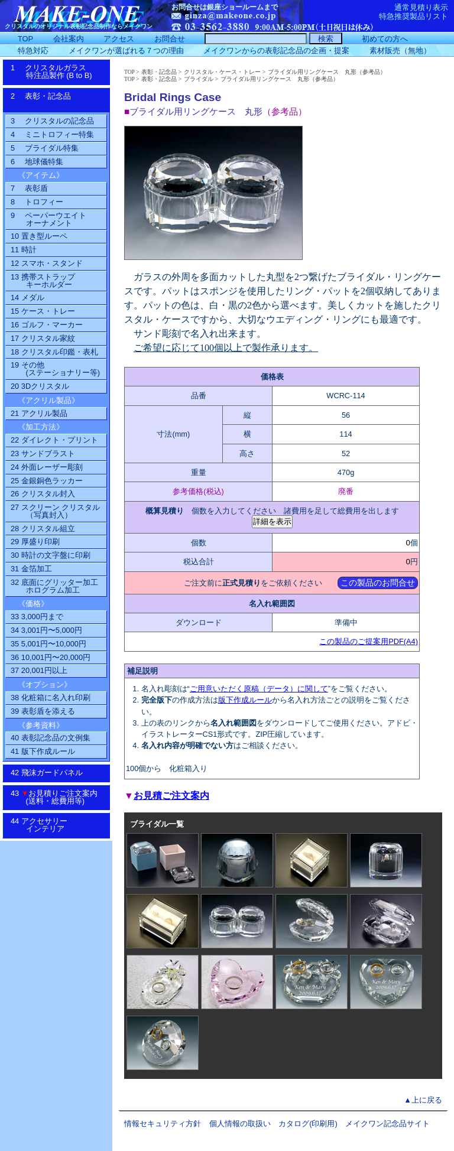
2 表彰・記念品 (52, 100)
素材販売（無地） (400, 50)
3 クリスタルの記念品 (52, 120)
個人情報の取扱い (240, 1123)
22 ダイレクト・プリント (54, 439)
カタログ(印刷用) (308, 1123)
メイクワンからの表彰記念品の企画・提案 (276, 50)
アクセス (118, 38)
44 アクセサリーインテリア (45, 825)
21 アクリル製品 (39, 413)
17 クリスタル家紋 (43, 338)
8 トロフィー (37, 201)
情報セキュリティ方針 (162, 1123)
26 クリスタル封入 (43, 493)
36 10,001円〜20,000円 (50, 657)
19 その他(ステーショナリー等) (55, 368)
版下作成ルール (245, 699)
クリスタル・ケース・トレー (222, 72)
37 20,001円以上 (39, 670)
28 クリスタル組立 (43, 528)
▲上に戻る (423, 1099)
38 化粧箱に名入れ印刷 (50, 697)
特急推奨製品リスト (413, 16)
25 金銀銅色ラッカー (47, 480)
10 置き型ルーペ (39, 236)
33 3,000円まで (37, 616)
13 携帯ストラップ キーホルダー (43, 280)
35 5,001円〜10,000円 (48, 643)
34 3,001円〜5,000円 (46, 630)
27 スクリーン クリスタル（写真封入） (55, 511)
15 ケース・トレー (43, 311)
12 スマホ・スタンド (47, 263)
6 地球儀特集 (37, 161)
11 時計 (24, 249)
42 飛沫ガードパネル (50, 772)
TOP (129, 72)
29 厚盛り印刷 (35, 541)
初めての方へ (385, 38)
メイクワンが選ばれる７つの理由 (126, 50)
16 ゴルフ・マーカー (47, 324)
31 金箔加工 (31, 568)
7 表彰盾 (29, 188)
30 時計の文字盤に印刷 (50, 555)
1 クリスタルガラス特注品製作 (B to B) (55, 71)
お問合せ (169, 38)
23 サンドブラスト (43, 453)
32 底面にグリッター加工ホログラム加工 (54, 586)
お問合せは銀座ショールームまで (224, 7)
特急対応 (33, 50)
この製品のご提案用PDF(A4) (368, 641)
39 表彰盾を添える (43, 711)
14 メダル (27, 297)
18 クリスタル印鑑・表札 (54, 351)
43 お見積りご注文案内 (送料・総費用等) (58, 797)
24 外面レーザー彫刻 (47, 467)
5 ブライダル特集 (45, 148)
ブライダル (198, 79)
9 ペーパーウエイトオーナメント (48, 219)
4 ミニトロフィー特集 (52, 134)
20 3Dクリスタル (40, 386)
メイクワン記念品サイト (387, 1123)
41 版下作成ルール (43, 751)
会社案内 (68, 38)
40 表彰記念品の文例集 (50, 737)
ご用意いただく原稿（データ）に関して (259, 688)
